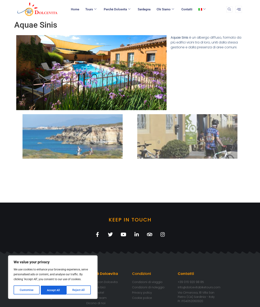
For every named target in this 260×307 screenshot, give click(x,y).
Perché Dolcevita (117, 9)
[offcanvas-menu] (238, 9)
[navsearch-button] (229, 9)
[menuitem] (202, 9)
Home (75, 9)
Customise (27, 290)
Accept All (79, 290)
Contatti (186, 9)
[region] (53, 277)
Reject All (53, 290)
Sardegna (144, 9)
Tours (90, 9)
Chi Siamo (165, 9)
